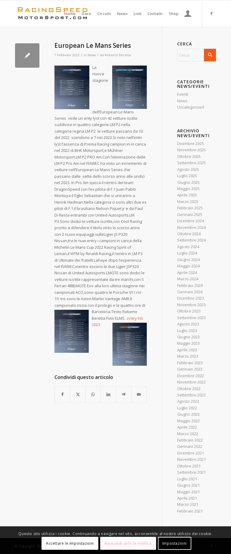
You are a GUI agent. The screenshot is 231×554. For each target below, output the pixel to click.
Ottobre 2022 (189, 388)
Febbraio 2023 (190, 362)
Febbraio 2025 (190, 208)
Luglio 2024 (187, 253)
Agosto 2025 (188, 169)
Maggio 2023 (188, 343)
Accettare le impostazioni (70, 543)
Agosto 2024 (188, 246)
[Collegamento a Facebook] (211, 13)
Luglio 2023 (187, 330)
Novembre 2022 (191, 382)
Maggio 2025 (188, 188)
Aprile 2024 (187, 272)
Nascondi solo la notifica (128, 543)
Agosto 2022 (188, 401)
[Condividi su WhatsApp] (93, 394)
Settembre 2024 (191, 240)
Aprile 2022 (187, 427)
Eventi (182, 94)
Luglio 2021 (187, 479)
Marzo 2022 (187, 433)
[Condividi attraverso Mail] (138, 394)
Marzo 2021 (187, 504)
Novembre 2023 (191, 304)
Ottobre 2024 (189, 233)
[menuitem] (70, 13)
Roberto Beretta (118, 55)
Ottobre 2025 (189, 156)
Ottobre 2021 (189, 466)
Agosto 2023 (188, 324)
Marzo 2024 (187, 279)
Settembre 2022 (191, 395)
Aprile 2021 (187, 498)
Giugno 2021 (188, 485)
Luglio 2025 (187, 175)
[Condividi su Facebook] (62, 394)
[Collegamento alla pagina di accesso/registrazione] (187, 13)
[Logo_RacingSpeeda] (52, 13)
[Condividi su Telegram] (123, 394)
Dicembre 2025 (190, 143)
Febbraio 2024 (190, 285)
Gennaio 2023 (189, 369)
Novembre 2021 (191, 459)
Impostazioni (174, 543)
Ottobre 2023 (189, 311)
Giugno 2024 (188, 259)
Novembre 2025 (191, 149)
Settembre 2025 (191, 162)
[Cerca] (196, 55)
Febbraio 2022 (190, 440)
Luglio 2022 (187, 408)
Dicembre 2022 (190, 375)
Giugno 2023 (188, 337)
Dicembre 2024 (190, 220)
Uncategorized (190, 107)
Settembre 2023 (191, 317)
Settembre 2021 (191, 472)
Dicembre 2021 (190, 453)
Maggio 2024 (188, 266)
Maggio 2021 (188, 491)
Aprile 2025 (187, 195)
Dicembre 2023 (190, 298)
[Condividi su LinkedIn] (108, 394)
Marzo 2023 (187, 356)
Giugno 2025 (188, 182)
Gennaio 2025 (189, 214)
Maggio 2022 (188, 420)
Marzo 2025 (187, 201)
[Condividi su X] (77, 394)
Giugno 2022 (188, 414)
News (92, 55)
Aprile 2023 (187, 349)
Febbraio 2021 (190, 511)
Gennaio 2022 (189, 446)
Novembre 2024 (191, 227)
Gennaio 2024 (189, 291)
